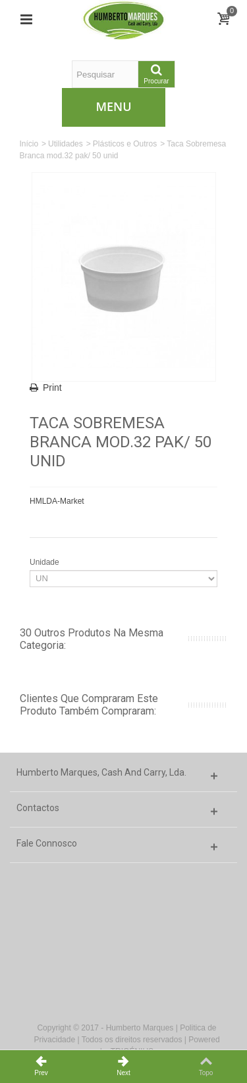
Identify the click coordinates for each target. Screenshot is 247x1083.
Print (52, 387)
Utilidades (65, 143)
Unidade (45, 562)
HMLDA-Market (57, 501)
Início (28, 143)
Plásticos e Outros (125, 143)
